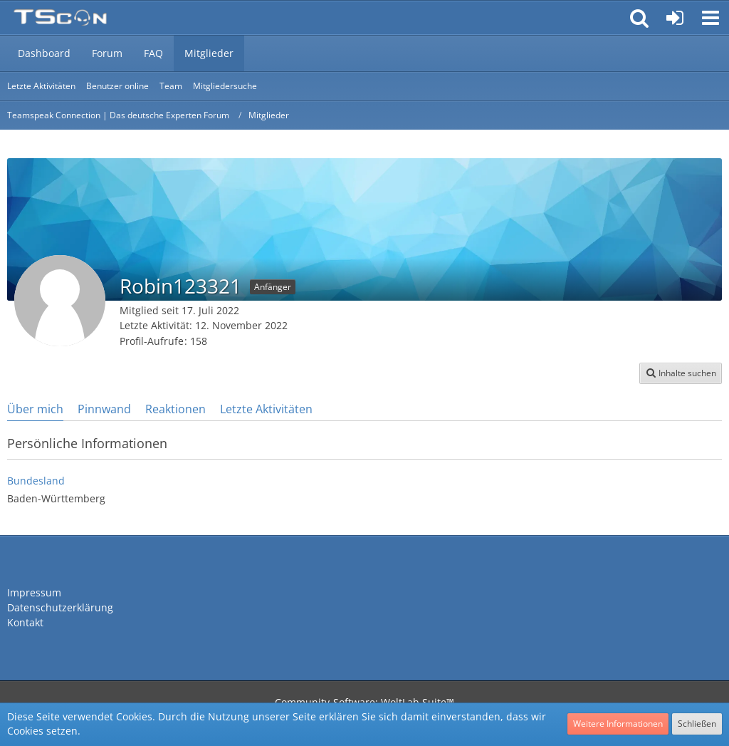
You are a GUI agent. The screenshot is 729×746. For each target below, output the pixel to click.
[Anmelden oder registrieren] (675, 18)
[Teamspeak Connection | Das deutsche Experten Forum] (60, 18)
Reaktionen (175, 409)
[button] (710, 18)
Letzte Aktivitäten (266, 409)
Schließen (697, 723)
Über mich (35, 409)
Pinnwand (104, 409)
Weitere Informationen (618, 723)
